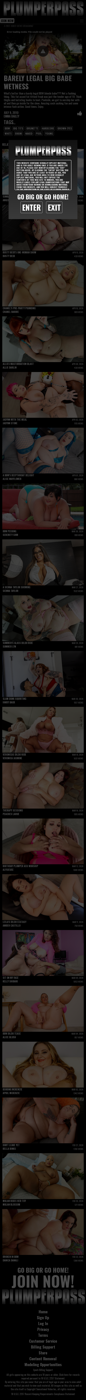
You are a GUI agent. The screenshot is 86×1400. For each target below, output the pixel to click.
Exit (54, 207)
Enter (31, 207)
